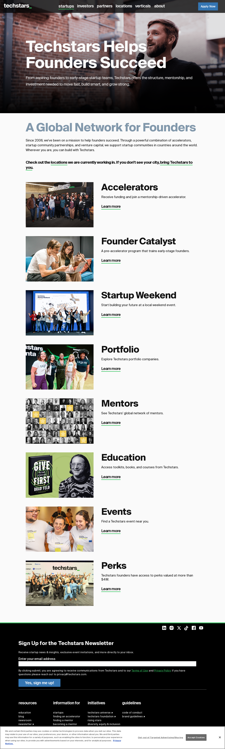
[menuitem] (166, 629)
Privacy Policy (162, 670)
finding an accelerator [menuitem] (66, 716)
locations (59, 162)
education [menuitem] (24, 712)
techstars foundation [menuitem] (100, 716)
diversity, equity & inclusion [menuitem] (104, 724)
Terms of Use (139, 670)
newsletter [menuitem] (25, 724)
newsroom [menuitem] (24, 720)
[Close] (219, 737)
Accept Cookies (196, 737)
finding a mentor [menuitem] (63, 720)
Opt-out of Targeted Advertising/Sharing (160, 737)
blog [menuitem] (21, 716)
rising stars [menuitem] (94, 720)
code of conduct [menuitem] (132, 712)
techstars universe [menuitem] (99, 712)
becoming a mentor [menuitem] (65, 724)
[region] (112, 737)
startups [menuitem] (58, 712)
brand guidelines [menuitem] (132, 716)
